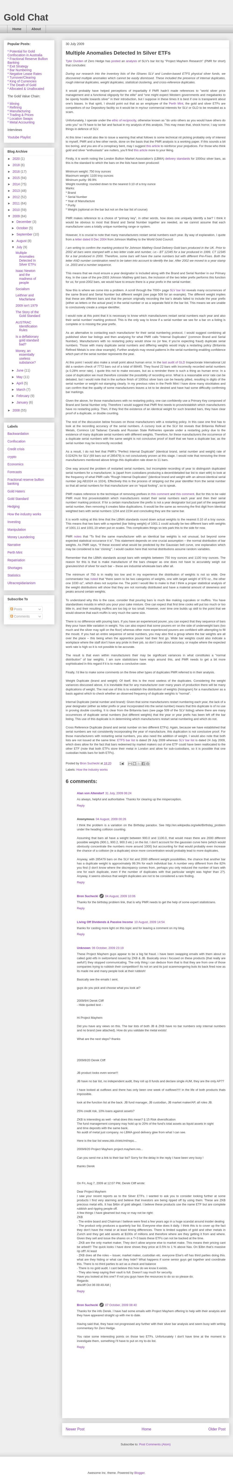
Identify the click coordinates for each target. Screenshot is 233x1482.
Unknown (84, 948)
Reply (81, 805)
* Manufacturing (18, 111)
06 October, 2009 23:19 (108, 948)
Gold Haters (16, 491)
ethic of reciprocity (124, 120)
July (19, 247)
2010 (17, 210)
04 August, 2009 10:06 (120, 896)
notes (78, 536)
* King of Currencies (22, 81)
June (20, 370)
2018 (17, 165)
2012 (17, 197)
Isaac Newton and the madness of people (26, 276)
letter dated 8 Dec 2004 (90, 239)
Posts (16, 609)
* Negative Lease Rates (24, 74)
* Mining (13, 103)
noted (94, 579)
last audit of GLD (173, 362)
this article (153, 146)
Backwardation (18, 433)
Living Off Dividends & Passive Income (105, 922)
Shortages (14, 568)
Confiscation (16, 441)
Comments (20, 616)
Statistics (14, 575)
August (21, 241)
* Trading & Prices (20, 115)
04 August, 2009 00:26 (111, 819)
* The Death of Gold (21, 85)
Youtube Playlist (19, 137)
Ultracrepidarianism (21, 583)
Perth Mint (176, 103)
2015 (17, 178)
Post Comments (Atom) (155, 1444)
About (36, 29)
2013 (17, 191)
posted (115, 61)
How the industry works (92, 769)
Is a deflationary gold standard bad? (27, 340)
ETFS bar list (126, 740)
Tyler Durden (74, 61)
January (22, 402)
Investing (14, 522)
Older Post (217, 1429)
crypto (11, 457)
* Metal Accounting (20, 122)
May (19, 377)
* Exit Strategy (17, 66)
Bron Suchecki (87, 896)
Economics (15, 464)
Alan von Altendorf (90, 793)
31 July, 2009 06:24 (118, 793)
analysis (131, 61)
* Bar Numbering (19, 70)
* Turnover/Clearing (21, 77)
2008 (17, 410)
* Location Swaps (20, 118)
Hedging (13, 506)
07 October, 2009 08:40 (121, 1305)
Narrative (14, 545)
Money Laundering (20, 537)
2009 (17, 216)
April (20, 383)
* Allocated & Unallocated (25, 89)
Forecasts (14, 472)
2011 (17, 203)
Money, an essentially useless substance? (26, 356)
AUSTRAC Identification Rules (27, 326)
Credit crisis (15, 449)
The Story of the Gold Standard (28, 314)
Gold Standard (17, 499)
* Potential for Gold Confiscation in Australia (24, 53)
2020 (17, 159)
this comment (160, 494)
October (22, 228)
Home (16, 29)
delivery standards (177, 158)
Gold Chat (26, 17)
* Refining (14, 107)
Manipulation (16, 529)
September (24, 234)
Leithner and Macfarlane (25, 297)
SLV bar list (177, 290)
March (21, 389)
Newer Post (75, 1429)
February (23, 396)
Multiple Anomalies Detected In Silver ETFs (26, 258)
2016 (17, 171)
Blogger (139, 1473)
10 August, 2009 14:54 (149, 922)
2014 (17, 184)
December (24, 222)
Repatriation (16, 560)
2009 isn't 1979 (27, 305)
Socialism (23, 289)
